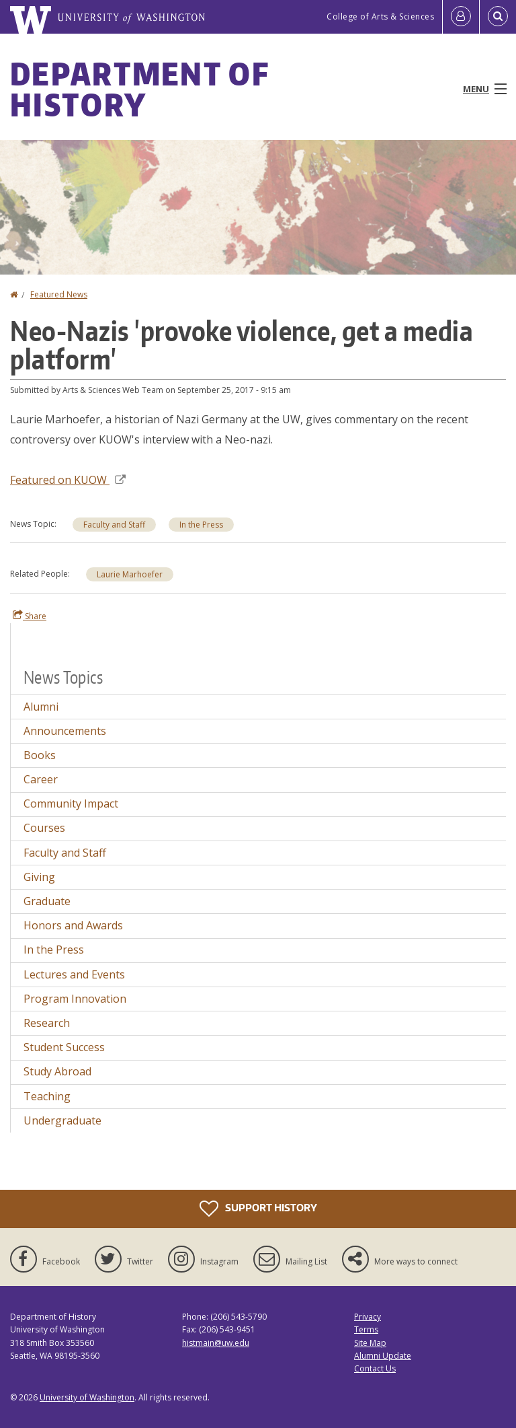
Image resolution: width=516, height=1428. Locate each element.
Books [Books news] (40, 755)
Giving (39, 876)
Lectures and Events (74, 974)
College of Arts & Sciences (380, 16)
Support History (258, 1208)
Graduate (47, 901)
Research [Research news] (47, 1022)
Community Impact (71, 803)
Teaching (47, 1096)
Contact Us (375, 1368)
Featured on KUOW (68, 479)
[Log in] (461, 17)
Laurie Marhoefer (130, 574)
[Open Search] (498, 17)
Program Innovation (75, 998)
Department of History (139, 89)
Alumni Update (382, 1355)
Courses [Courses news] (44, 827)
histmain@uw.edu (215, 1343)
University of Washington (87, 1397)
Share (29, 616)
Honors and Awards (73, 925)
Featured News (58, 294)
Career (41, 779)
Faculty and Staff (114, 524)
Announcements (65, 730)
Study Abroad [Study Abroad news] (57, 1071)
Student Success (64, 1047)
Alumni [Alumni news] (41, 706)
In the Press (201, 524)
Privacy (367, 1316)
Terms (366, 1329)
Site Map (370, 1343)
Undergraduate (62, 1120)
